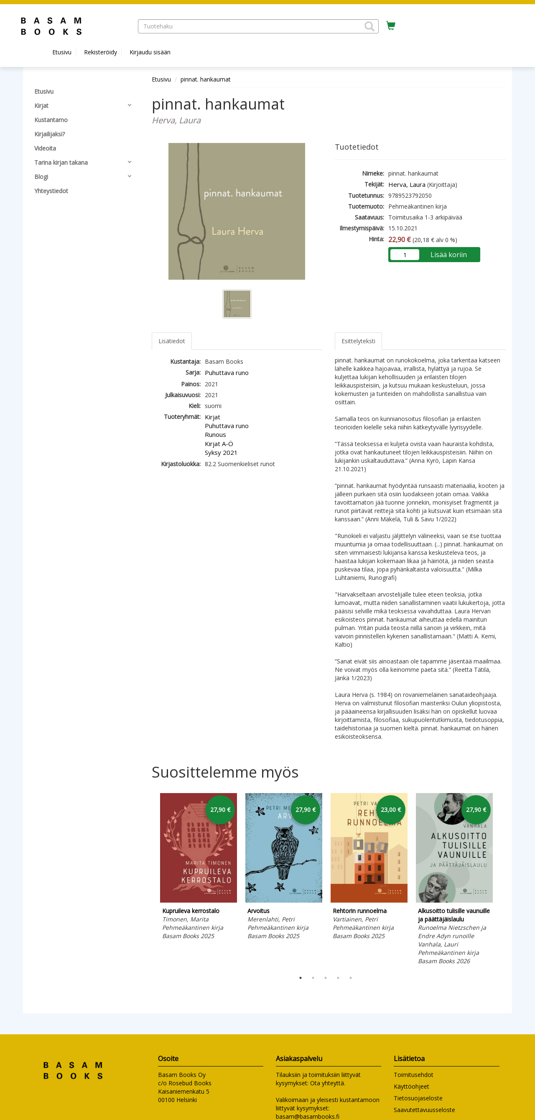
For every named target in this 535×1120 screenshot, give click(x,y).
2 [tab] (313, 978)
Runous (215, 434)
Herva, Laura (406, 184)
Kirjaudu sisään (150, 52)
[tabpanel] (198, 868)
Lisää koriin (449, 254)
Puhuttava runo (227, 372)
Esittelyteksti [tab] (358, 341)
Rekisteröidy (100, 52)
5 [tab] (350, 978)
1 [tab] (300, 978)
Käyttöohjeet (411, 1086)
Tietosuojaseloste (418, 1098)
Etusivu (61, 52)
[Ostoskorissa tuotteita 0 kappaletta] (391, 26)
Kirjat (212, 417)
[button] (369, 26)
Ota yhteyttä (327, 1083)
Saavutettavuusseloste (424, 1110)
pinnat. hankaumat (206, 79)
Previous (149, 880)
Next (501, 880)
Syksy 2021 (221, 452)
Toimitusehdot (413, 1075)
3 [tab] (325, 978)
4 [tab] (338, 978)
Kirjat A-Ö (219, 443)
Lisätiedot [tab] (171, 341)
